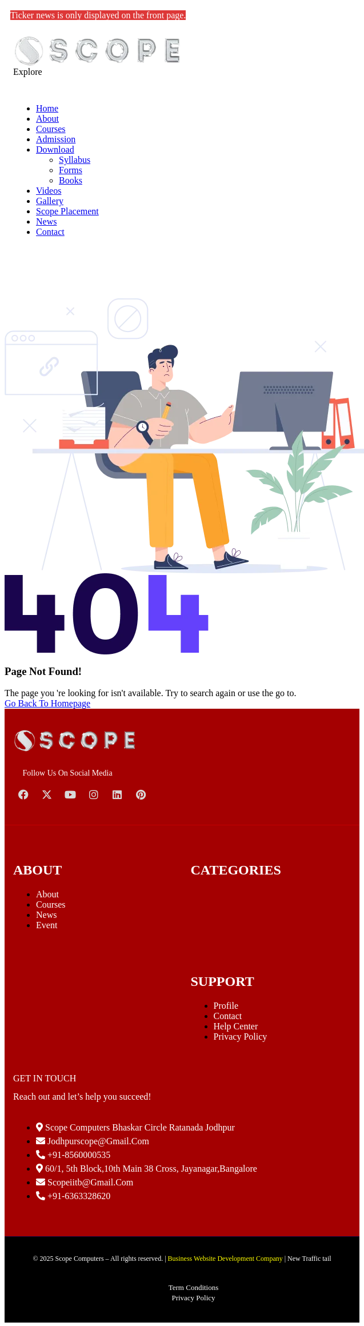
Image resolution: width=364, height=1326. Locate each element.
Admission (55, 139)
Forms (70, 170)
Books (70, 180)
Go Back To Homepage (47, 703)
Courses (51, 129)
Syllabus (74, 160)
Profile (226, 1006)
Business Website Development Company (225, 1259)
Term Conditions (194, 1287)
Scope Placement (67, 211)
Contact (50, 232)
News (46, 221)
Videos (48, 190)
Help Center (236, 1026)
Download (55, 149)
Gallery (49, 201)
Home (47, 108)
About (47, 118)
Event (46, 925)
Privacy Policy (240, 1036)
